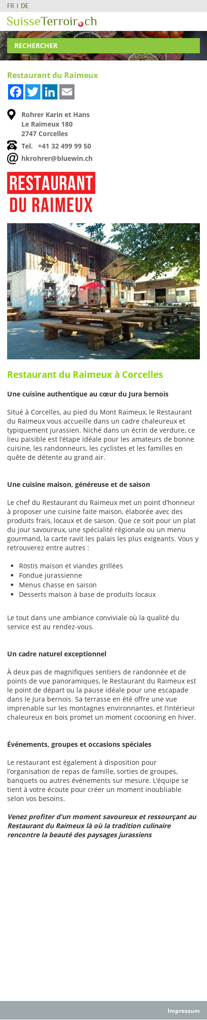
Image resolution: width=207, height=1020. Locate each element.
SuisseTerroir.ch (51, 22)
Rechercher (35, 45)
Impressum (184, 1011)
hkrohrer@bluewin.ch (57, 158)
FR (10, 6)
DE (24, 6)
